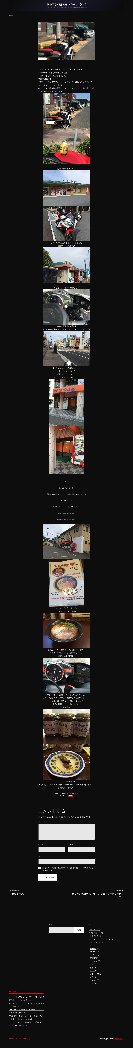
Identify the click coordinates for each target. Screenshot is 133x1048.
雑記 (90, 964)
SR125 (92, 958)
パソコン (93, 980)
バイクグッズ (94, 961)
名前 (40, 845)
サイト (40, 856)
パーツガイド (94, 930)
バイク (91, 945)
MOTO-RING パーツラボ (66, 4)
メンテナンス (94, 936)
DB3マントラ (95, 955)
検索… (51, 925)
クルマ (92, 983)
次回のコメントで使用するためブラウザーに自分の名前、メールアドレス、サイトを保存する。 (67, 869)
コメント (41, 821)
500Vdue (93, 949)
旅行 (91, 977)
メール (71, 845)
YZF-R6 (70, 796)
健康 (91, 967)
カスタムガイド (94, 933)
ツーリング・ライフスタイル (99, 939)
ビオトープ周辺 (96, 974)
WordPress (119, 1039)
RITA (76, 793)
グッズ (92, 971)
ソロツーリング (94, 942)
